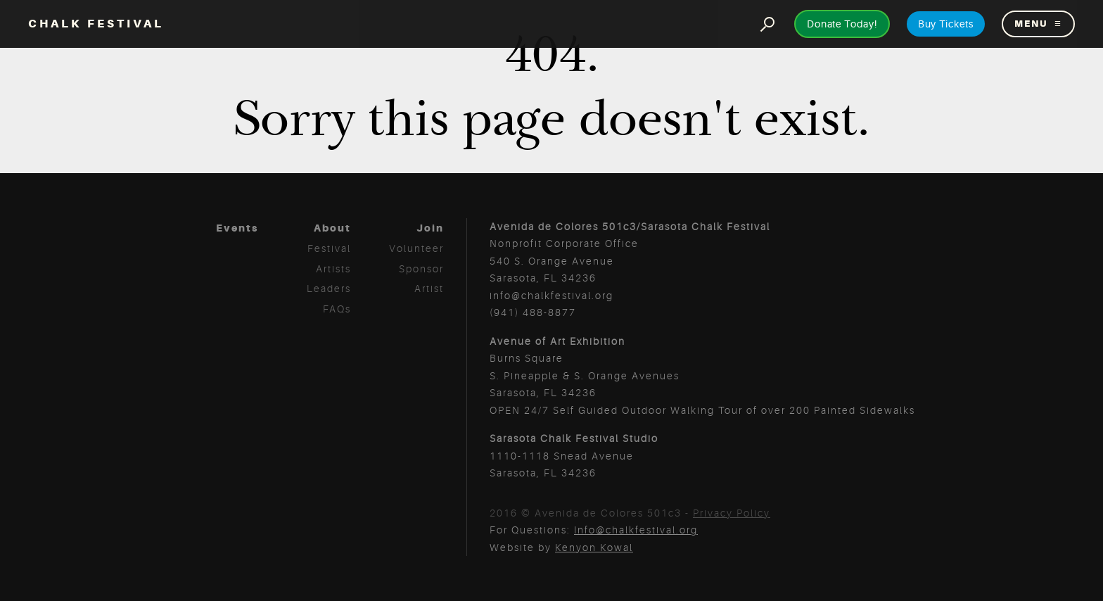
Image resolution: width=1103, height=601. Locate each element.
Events (237, 228)
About (332, 228)
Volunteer (416, 248)
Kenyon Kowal (594, 547)
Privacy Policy (731, 513)
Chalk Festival (96, 23)
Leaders (329, 288)
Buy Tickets (946, 24)
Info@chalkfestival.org (636, 530)
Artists (333, 268)
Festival (329, 248)
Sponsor (421, 268)
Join (430, 228)
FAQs (337, 309)
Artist (429, 288)
